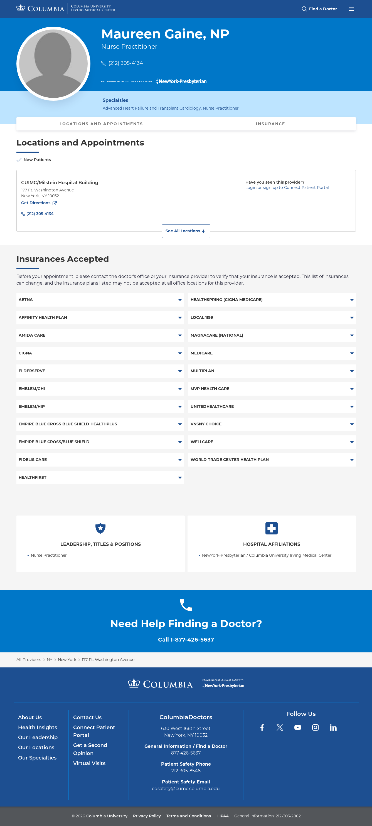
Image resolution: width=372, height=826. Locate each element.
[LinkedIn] (333, 727)
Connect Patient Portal (94, 731)
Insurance (270, 123)
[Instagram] (315, 727)
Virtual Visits (89, 763)
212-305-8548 (186, 770)
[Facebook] (262, 727)
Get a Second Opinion (90, 749)
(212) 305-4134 (126, 63)
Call (186, 639)
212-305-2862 (288, 815)
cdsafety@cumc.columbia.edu (186, 788)
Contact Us (87, 717)
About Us (30, 717)
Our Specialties (37, 758)
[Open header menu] (352, 8)
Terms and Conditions (188, 815)
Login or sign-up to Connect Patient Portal (287, 187)
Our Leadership (38, 737)
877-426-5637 (186, 753)
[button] (186, 231)
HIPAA (222, 815)
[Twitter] (279, 727)
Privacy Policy (147, 815)
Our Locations (36, 747)
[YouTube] (297, 727)
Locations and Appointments (101, 123)
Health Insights (37, 727)
